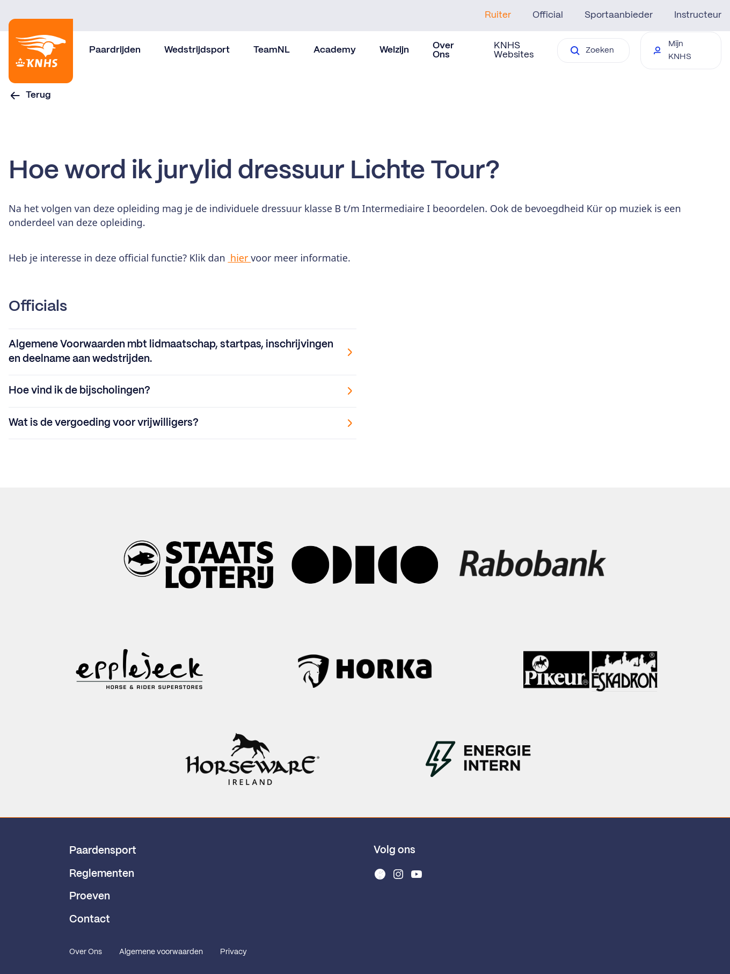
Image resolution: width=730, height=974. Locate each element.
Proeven (89, 897)
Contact (89, 920)
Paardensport (102, 851)
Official (547, 15)
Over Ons (85, 952)
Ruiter (498, 15)
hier (239, 257)
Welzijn (394, 50)
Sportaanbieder (619, 15)
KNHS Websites (514, 50)
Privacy (233, 952)
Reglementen (101, 874)
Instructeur (697, 15)
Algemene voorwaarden (161, 952)
